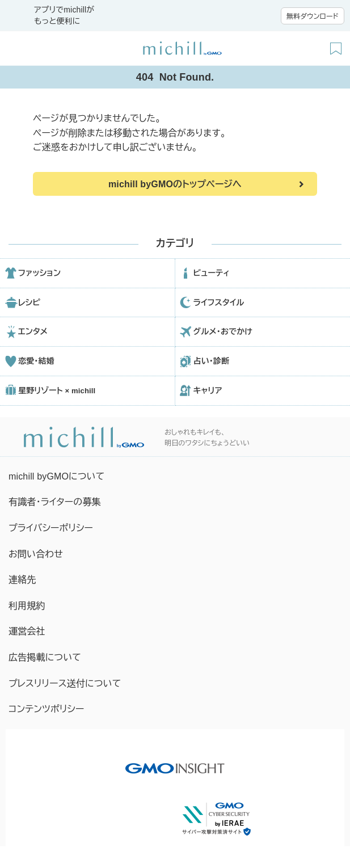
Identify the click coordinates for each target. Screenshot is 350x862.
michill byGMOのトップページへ (175, 184)
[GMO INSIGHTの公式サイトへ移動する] (175, 762)
